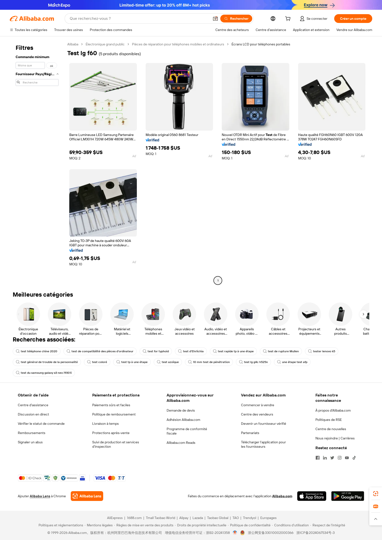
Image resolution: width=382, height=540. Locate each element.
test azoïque (168, 362)
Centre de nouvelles (330, 429)
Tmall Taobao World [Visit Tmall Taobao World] (160, 518)
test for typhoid (156, 351)
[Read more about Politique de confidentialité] (249, 525)
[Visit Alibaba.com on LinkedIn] (325, 458)
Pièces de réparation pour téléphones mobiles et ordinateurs (178, 44)
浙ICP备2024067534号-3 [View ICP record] (315, 533)
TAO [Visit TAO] (235, 518)
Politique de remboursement (114, 414)
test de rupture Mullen (281, 351)
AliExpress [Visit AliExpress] (115, 518)
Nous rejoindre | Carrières (335, 438)
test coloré (97, 362)
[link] (375, 493)
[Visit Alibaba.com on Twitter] (332, 458)
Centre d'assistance (33, 405)
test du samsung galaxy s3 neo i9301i (44, 373)
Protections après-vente (111, 433)
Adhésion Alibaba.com (183, 420)
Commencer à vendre (257, 405)
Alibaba (72, 44)
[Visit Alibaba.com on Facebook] (317, 458)
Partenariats (250, 433)
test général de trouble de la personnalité (47, 362)
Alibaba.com (282, 496)
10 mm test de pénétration (209, 362)
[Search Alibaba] (139, 18)
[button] (215, 18)
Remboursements (31, 433)
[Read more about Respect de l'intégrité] (327, 525)
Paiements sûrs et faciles (111, 405)
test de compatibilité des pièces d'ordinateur (100, 351)
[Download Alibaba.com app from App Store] (311, 496)
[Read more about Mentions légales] (99, 525)
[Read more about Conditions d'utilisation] (290, 525)
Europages (268, 518)
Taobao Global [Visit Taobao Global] (217, 518)
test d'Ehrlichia (191, 351)
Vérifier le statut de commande (41, 424)
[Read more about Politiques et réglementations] (60, 525)
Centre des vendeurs (257, 414)
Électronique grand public (105, 44)
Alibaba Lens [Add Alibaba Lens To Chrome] (40, 496)
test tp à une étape (132, 362)
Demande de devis (181, 410)
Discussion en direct (33, 414)
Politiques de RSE (328, 420)
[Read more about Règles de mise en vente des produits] (143, 525)
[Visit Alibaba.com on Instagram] (339, 458)
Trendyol (249, 518)
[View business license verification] (235, 532)
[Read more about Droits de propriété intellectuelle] (200, 525)
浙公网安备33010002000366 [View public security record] (270, 533)
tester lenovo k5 (321, 351)
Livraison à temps (105, 424)
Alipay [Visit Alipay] (183, 518)
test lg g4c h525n (253, 362)
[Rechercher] (236, 18)
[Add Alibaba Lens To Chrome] (87, 496)
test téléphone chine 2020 (36, 351)
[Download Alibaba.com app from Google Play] (347, 496)
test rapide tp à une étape (233, 351)
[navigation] (37, 163)
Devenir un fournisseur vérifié (263, 424)
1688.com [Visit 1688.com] (134, 518)
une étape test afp (292, 362)
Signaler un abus (30, 442)
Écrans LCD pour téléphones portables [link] (260, 44)
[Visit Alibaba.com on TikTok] (354, 458)
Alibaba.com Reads (181, 443)
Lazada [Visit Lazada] (197, 518)
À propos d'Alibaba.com (333, 410)
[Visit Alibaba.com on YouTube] (347, 458)
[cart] (288, 19)
